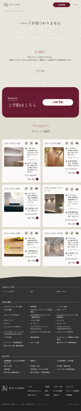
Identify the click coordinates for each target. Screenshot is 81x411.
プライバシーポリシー (43, 404)
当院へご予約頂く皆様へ (28, 404)
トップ (6, 11)
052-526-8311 (72, 259)
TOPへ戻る (40, 71)
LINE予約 (61, 5)
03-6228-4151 (72, 169)
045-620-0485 (32, 214)
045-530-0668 (72, 220)
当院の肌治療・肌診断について (10, 404)
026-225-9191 (32, 257)
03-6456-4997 (32, 175)
